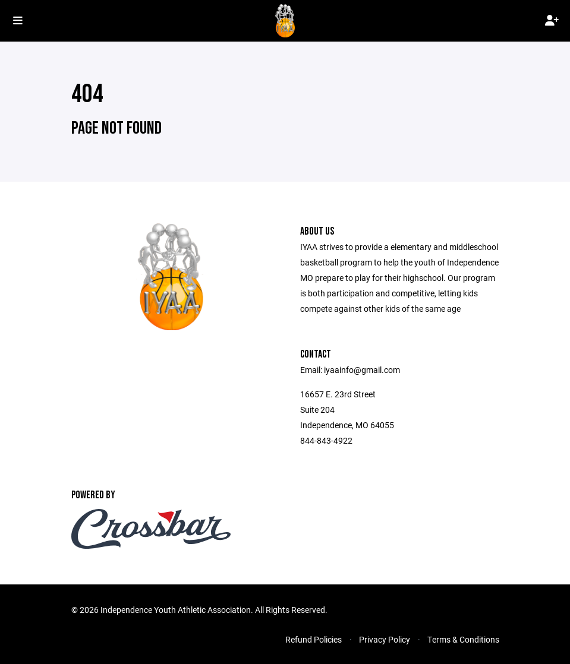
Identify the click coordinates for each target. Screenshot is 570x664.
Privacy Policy (384, 639)
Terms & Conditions (463, 639)
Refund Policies (313, 639)
